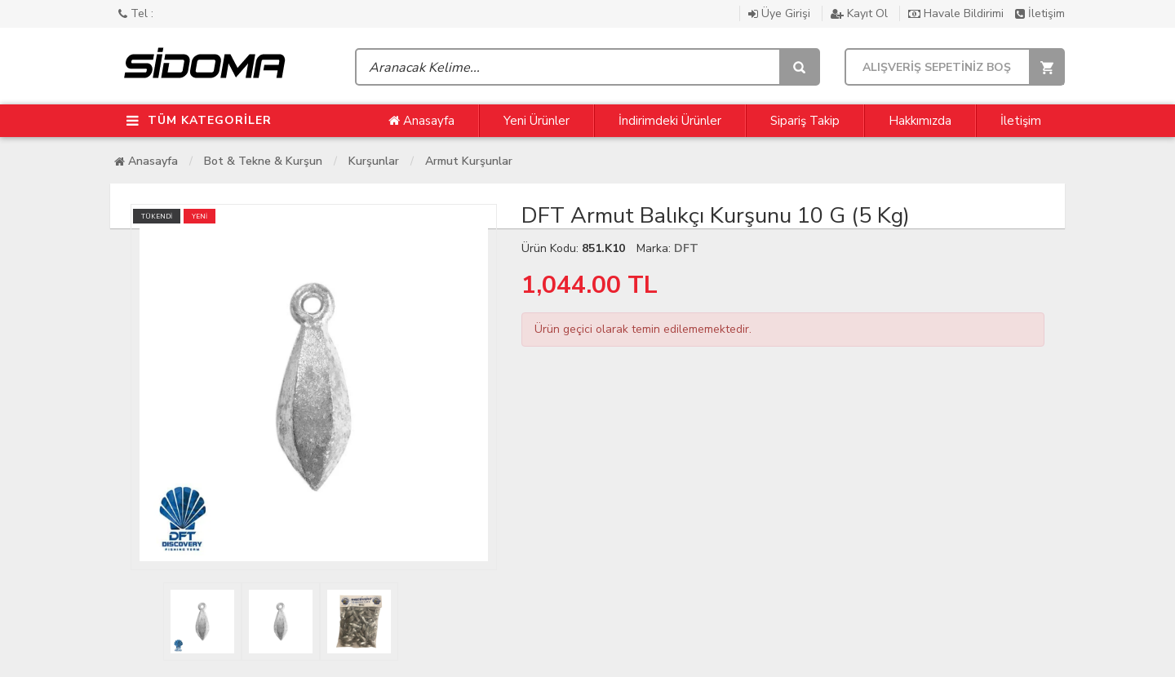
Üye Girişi (781, 13)
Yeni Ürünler (536, 121)
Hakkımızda (920, 121)
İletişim (1040, 13)
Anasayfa (421, 121)
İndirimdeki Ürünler (670, 121)
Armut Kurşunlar (468, 161)
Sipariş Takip (805, 121)
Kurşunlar (373, 161)
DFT (686, 248)
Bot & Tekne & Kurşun (263, 161)
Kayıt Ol (861, 13)
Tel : (135, 13)
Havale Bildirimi (957, 13)
